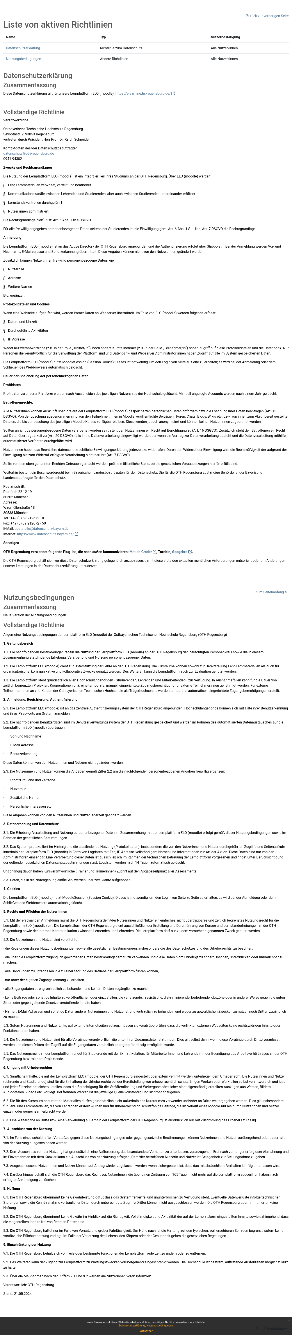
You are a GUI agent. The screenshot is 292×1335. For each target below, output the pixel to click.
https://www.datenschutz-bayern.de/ (45, 534)
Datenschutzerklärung (132, 1325)
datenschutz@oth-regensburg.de (28, 153)
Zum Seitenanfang (271, 592)
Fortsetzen (146, 1331)
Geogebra (179, 552)
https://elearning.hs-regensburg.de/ (143, 93)
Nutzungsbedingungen (159, 1325)
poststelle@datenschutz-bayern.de (42, 529)
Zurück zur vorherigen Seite (267, 16)
